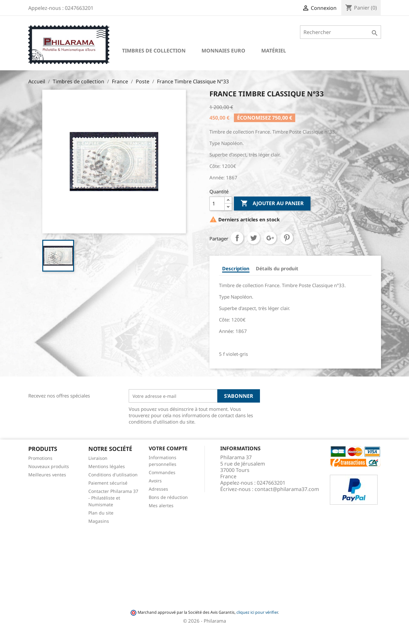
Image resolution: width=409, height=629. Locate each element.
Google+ (270, 238)
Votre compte (168, 448)
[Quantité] (217, 204)
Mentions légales (106, 466)
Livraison (97, 458)
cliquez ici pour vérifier (257, 612)
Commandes (162, 472)
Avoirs (155, 481)
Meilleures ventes (47, 475)
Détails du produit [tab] (277, 268)
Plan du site (100, 513)
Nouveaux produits (48, 466)
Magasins (98, 521)
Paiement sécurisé (107, 483)
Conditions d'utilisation (113, 475)
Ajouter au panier (272, 203)
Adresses (158, 489)
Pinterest (286, 238)
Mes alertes (161, 505)
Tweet (253, 238)
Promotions (40, 458)
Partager (237, 238)
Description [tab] (235, 268)
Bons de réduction (168, 497)
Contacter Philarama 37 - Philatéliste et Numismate (113, 498)
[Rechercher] (340, 32)
